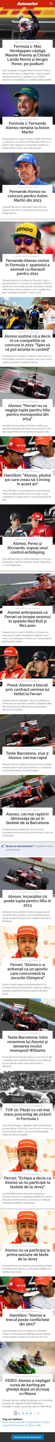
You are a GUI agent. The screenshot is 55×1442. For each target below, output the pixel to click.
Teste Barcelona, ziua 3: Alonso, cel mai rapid (27, 755)
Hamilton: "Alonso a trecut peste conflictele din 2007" (27, 1319)
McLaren (21, 1422)
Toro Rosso (29, 1425)
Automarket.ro (27, 4)
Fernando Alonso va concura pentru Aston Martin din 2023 (28, 195)
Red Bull (37, 1422)
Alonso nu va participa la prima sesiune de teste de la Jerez (27, 1254)
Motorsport (38, 1106)
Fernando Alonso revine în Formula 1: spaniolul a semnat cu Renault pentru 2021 (27, 267)
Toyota (29, 1422)
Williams (46, 1422)
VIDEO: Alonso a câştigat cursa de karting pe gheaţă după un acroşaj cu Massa (27, 1387)
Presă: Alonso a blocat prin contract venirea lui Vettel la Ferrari (27, 689)
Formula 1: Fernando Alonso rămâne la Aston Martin (27, 127)
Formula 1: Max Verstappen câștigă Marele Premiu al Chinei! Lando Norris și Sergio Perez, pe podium (27, 55)
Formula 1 (36, 256)
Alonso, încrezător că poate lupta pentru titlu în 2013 (27, 900)
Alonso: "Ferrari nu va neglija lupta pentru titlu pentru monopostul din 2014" (27, 412)
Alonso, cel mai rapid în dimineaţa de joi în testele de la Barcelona (27, 818)
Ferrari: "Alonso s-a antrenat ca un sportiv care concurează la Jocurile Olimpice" (27, 971)
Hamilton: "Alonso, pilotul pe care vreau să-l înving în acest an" (27, 479)
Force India (19, 1425)
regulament (7, 1425)
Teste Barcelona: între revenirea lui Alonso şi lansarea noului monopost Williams (27, 1044)
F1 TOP (37, 42)
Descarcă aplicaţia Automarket (27, 1437)
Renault (12, 1422)
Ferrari (5, 1422)
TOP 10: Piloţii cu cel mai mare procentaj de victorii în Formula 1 (27, 1114)
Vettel (38, 1425)
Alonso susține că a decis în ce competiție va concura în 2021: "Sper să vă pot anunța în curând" (28, 343)
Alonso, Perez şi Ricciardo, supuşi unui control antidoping (27, 547)
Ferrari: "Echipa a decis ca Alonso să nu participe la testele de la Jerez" (27, 1182)
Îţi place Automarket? (19, 846)
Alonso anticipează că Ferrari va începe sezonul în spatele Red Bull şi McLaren (27, 619)
